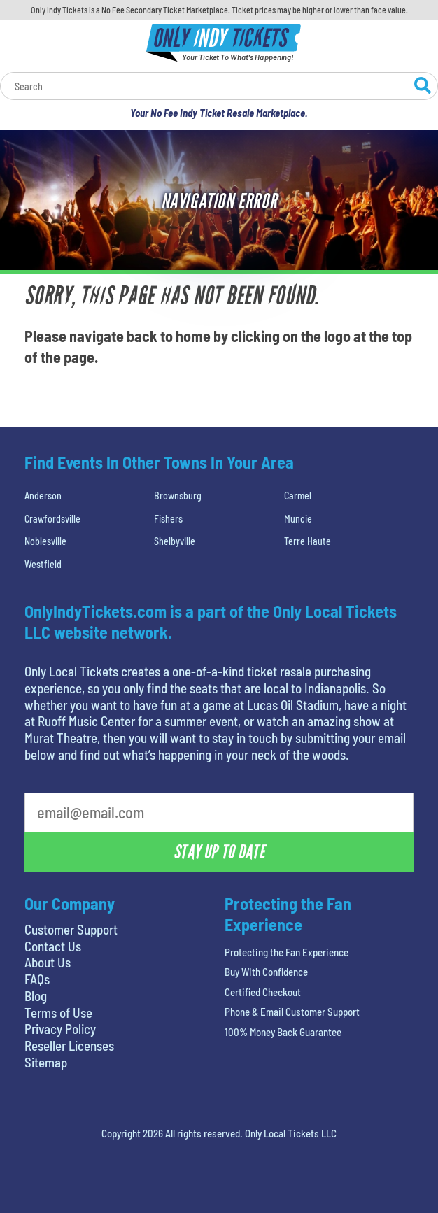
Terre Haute (307, 541)
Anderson (43, 496)
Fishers (168, 519)
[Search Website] (422, 87)
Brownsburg (178, 496)
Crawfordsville (52, 519)
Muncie (298, 519)
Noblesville (45, 541)
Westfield (43, 564)
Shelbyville (174, 541)
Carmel (297, 496)
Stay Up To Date (219, 852)
